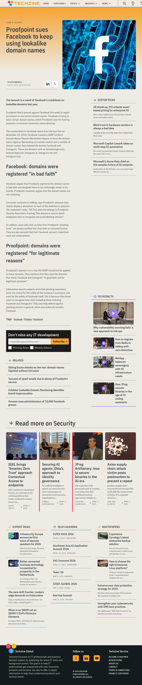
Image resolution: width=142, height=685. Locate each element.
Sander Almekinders (48, 502)
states (30, 270)
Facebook (18, 319)
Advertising (115, 660)
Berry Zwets (11, 507)
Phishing (28, 319)
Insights (89, 3)
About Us (113, 663)
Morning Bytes (21, 347)
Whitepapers (111, 527)
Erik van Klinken (111, 502)
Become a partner (118, 656)
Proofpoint (38, 319)
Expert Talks (21, 527)
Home (46, 3)
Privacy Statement (119, 673)
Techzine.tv (106, 296)
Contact (113, 666)
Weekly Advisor (43, 347)
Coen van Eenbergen (80, 502)
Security (18, 22)
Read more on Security (45, 423)
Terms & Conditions (119, 670)
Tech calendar (67, 527)
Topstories (60, 3)
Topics (73, 3)
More (105, 3)
